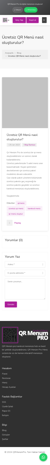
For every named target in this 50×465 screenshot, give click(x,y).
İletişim (5, 415)
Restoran (6, 378)
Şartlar (5, 439)
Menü (4, 382)
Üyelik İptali (7, 406)
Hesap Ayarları (9, 387)
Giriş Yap (19, 20)
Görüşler (6, 434)
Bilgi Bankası (30, 145)
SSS (4, 402)
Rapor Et (6, 410)
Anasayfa (9, 53)
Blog (19, 53)
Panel (4, 373)
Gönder (10, 304)
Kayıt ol (32, 20)
